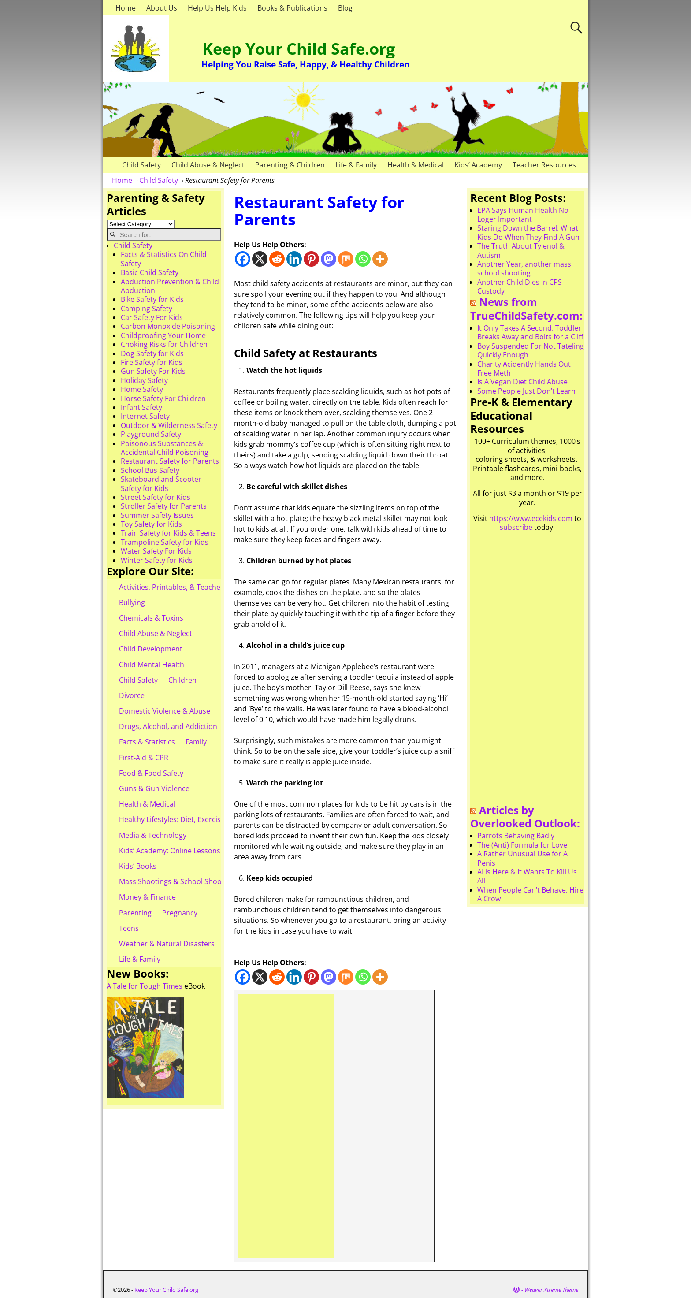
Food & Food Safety (151, 773)
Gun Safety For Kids (153, 371)
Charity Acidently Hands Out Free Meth (524, 368)
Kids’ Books (137, 866)
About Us (161, 8)
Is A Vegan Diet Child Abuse (522, 382)
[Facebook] (242, 259)
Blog (345, 8)
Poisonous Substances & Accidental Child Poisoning (164, 448)
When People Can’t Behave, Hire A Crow (530, 894)
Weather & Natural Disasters (167, 943)
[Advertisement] (286, 1126)
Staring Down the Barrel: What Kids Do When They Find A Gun (528, 232)
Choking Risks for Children (164, 344)
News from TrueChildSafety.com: (526, 308)
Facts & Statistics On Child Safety (164, 258)
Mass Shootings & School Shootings (178, 881)
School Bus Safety (150, 470)
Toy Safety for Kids (151, 524)
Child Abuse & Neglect (208, 165)
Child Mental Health (151, 664)
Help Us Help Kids (217, 8)
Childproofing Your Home (163, 335)
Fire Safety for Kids (151, 362)
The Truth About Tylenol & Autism (521, 250)
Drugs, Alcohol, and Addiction (168, 726)
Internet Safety (145, 416)
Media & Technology (152, 835)
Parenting (135, 913)
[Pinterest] (311, 259)
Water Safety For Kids (156, 551)
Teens (129, 928)
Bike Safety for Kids (152, 299)
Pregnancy (179, 913)
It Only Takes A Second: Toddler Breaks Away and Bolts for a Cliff (530, 332)
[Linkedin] (294, 259)
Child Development (150, 649)
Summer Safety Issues (157, 515)
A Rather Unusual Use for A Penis (522, 858)
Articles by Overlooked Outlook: (525, 817)
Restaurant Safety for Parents (170, 461)
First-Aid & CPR (143, 757)
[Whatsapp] (363, 259)
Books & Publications (292, 8)
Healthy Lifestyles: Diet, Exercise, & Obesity (189, 819)
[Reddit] (277, 259)
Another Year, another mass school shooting (524, 268)
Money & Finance (147, 897)
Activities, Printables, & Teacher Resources (189, 587)
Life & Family (356, 165)
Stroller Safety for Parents (164, 506)
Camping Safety (146, 308)
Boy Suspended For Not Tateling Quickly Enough (530, 350)
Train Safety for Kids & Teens (168, 533)
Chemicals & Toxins (151, 618)
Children (182, 680)
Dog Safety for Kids (152, 353)
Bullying (132, 602)
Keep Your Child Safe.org (298, 49)
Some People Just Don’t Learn (526, 391)
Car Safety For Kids (152, 317)
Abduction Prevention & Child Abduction (170, 286)
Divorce (132, 695)
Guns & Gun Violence (154, 788)
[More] (380, 259)
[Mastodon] (328, 259)
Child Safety (141, 165)
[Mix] (345, 259)
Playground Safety (151, 434)
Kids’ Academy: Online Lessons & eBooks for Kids (200, 850)
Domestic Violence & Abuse (164, 711)
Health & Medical (415, 165)
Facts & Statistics (147, 742)
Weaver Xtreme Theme (551, 1290)
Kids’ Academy (478, 165)
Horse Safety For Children (163, 398)
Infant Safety (141, 407)
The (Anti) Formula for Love (522, 845)
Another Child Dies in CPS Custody (519, 286)
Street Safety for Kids (155, 497)
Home (125, 8)
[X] (259, 259)
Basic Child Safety (149, 272)
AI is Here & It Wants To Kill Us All (527, 876)
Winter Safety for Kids (157, 560)
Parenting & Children (290, 165)
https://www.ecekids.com (530, 518)
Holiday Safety (144, 380)
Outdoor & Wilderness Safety (169, 425)
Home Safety (142, 389)
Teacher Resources (544, 165)
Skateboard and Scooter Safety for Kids (161, 483)
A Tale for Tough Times (144, 986)
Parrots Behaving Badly (515, 836)
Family (196, 742)
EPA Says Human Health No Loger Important (522, 214)
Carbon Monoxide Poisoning (168, 326)
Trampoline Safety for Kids (164, 542)
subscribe (516, 527)
